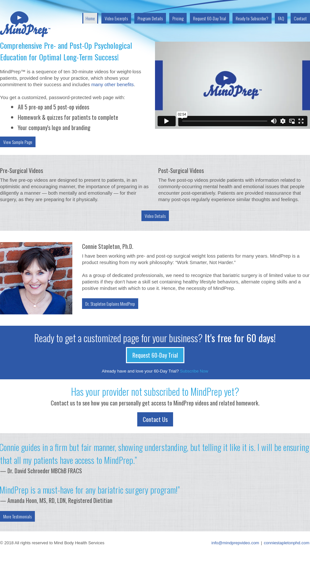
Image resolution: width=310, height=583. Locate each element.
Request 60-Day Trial (209, 18)
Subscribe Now (194, 371)
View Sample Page (17, 141)
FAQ (281, 18)
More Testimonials (17, 516)
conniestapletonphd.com (286, 542)
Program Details (150, 18)
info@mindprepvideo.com (235, 542)
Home (90, 18)
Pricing (177, 18)
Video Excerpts (116, 18)
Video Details (155, 215)
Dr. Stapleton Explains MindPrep (110, 303)
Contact (300, 18)
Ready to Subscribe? (252, 18)
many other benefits (112, 84)
